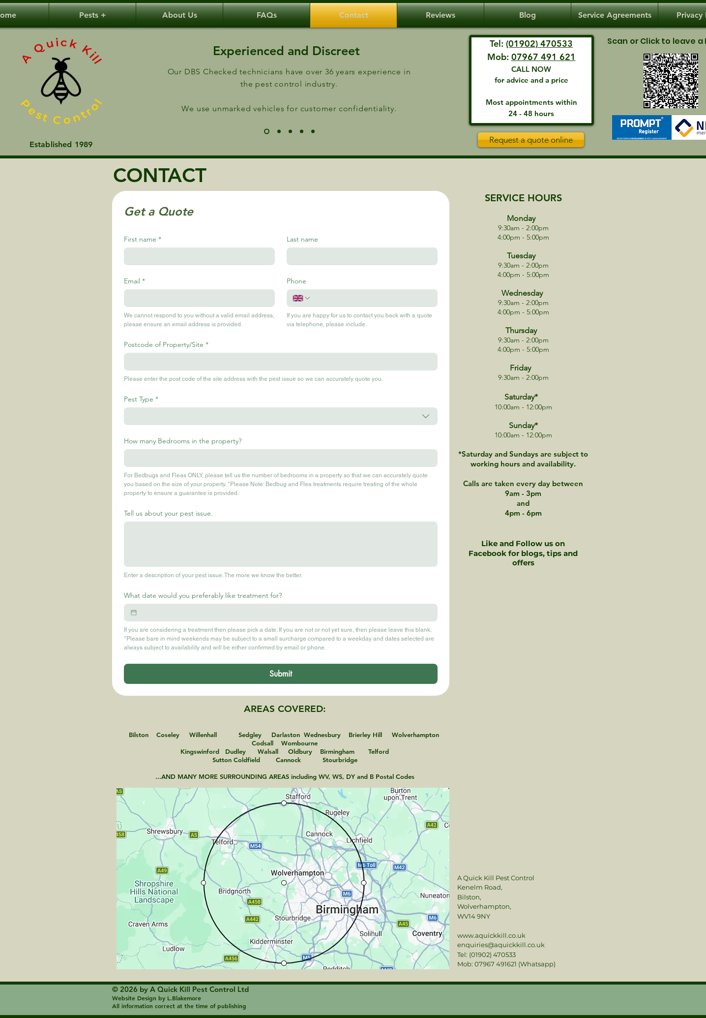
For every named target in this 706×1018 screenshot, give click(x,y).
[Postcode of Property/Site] (278, 361)
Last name (302, 239)
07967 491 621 (543, 56)
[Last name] (359, 256)
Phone (296, 281)
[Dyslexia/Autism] (313, 131)
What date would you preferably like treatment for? (203, 595)
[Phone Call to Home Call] (279, 131)
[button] (92, 15)
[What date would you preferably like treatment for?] (134, 613)
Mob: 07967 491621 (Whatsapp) (506, 964)
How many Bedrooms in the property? (182, 441)
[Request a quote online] (531, 139)
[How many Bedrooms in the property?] (278, 458)
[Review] (671, 81)
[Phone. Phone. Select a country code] (302, 298)
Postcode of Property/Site (166, 344)
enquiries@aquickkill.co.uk (501, 945)
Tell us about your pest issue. (168, 513)
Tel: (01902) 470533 (486, 954)
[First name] (196, 256)
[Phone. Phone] (371, 298)
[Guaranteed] (301, 131)
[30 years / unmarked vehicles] (266, 131)
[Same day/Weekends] (290, 131)
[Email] (196, 298)
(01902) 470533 (539, 43)
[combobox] (281, 416)
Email (134, 281)
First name (142, 239)
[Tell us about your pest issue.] (281, 544)
